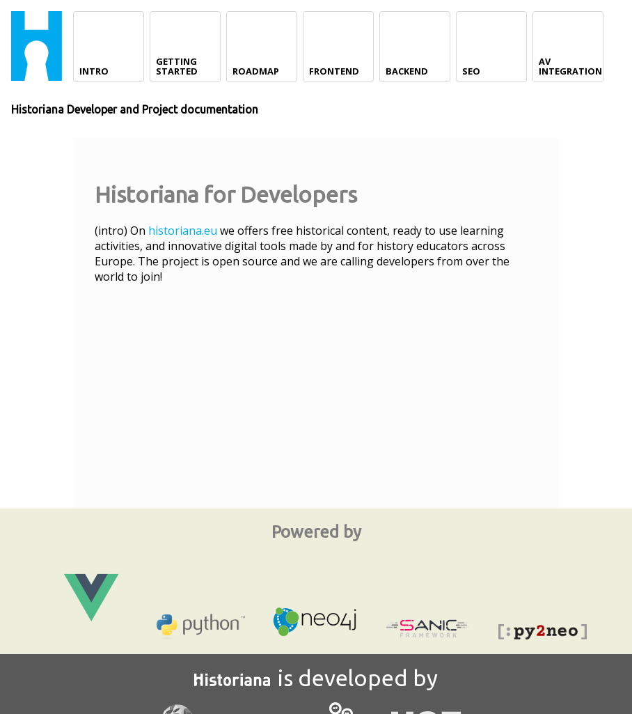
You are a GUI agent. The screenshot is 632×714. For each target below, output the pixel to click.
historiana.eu (182, 230)
